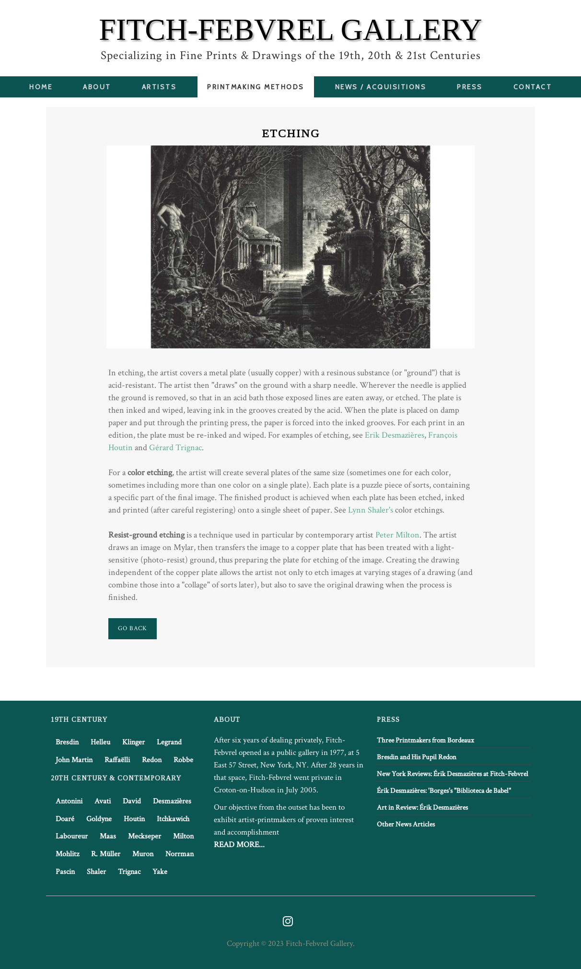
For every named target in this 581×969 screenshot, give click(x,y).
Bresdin (67, 742)
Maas (108, 836)
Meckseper (144, 836)
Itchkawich (173, 819)
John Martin (74, 760)
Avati (102, 801)
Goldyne (99, 819)
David (132, 801)
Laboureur (72, 836)
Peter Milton (397, 534)
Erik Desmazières (394, 435)
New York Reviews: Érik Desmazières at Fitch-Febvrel (452, 773)
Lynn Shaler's (370, 509)
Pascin (65, 872)
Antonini (69, 801)
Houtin (134, 819)
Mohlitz (67, 854)
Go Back (132, 628)
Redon (152, 760)
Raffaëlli (117, 760)
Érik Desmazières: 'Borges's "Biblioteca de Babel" (444, 790)
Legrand (169, 742)
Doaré (65, 819)
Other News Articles (406, 824)
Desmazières (172, 801)
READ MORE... (239, 844)
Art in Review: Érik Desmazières (422, 807)
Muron (142, 854)
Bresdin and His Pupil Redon (416, 757)
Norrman (179, 854)
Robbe (183, 760)
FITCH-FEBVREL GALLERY (290, 29)
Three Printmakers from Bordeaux (425, 740)
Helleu (100, 742)
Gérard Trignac (175, 447)
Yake (159, 872)
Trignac (129, 872)
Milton (183, 836)
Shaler (96, 872)
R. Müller (105, 854)
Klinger (133, 742)
